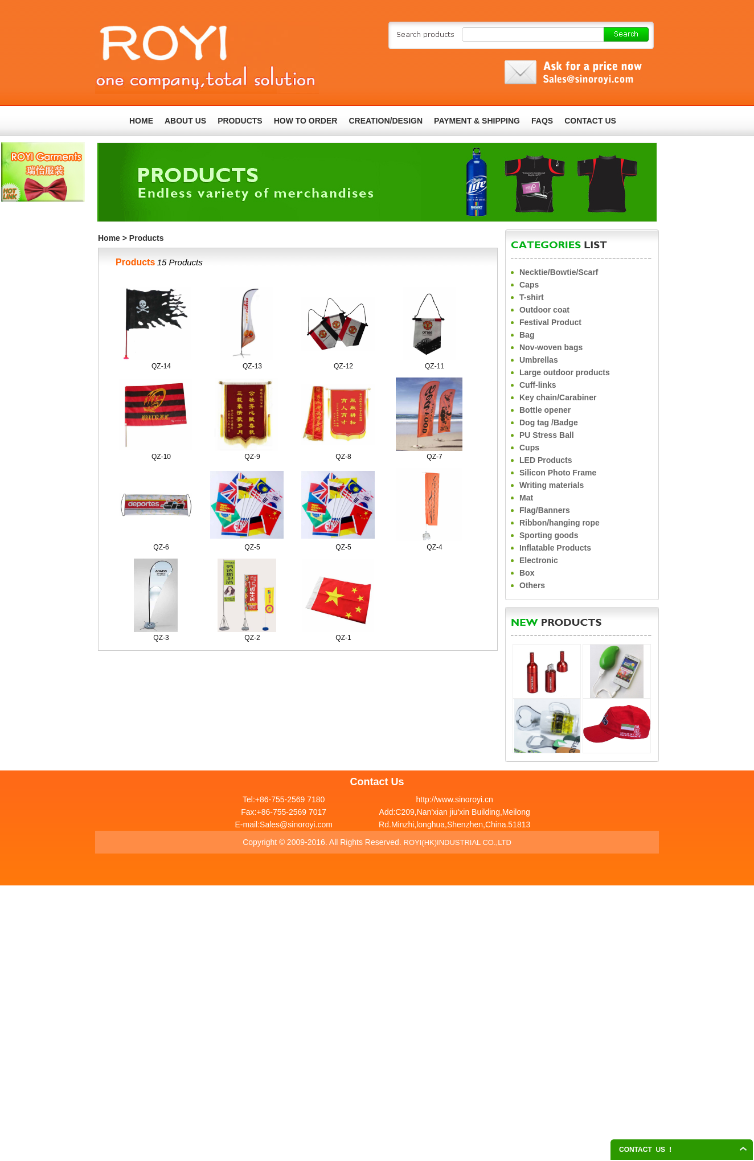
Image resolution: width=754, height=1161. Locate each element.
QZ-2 (252, 638)
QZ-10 (161, 457)
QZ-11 (434, 366)
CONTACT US (590, 120)
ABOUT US (185, 120)
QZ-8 (343, 457)
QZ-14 (161, 366)
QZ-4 (434, 547)
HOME (141, 120)
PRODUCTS (240, 120)
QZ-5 (252, 547)
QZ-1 (343, 638)
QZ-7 (434, 457)
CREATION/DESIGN (386, 120)
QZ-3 (161, 638)
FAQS (542, 120)
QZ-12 (343, 366)
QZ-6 (161, 547)
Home (109, 238)
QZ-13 (252, 366)
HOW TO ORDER (306, 120)
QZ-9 (252, 457)
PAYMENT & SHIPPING (477, 120)
